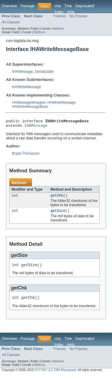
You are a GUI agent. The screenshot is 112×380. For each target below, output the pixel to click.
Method (58, 28)
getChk (56, 197)
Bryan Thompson (25, 155)
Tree (68, 6)
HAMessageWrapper (28, 102)
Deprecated (85, 6)
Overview (9, 6)
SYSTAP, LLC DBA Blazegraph (55, 374)
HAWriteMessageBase (30, 107)
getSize (57, 213)
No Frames (79, 16)
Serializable (44, 72)
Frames (59, 16)
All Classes (11, 22)
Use (57, 6)
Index (58, 12)
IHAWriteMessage (26, 87)
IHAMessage (22, 72)
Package (28, 6)
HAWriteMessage (61, 102)
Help (70, 12)
